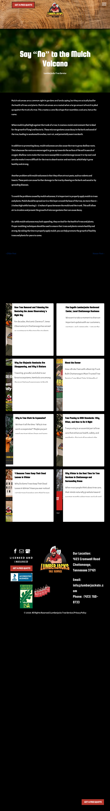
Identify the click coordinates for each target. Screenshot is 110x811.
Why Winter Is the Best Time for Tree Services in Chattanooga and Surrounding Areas (82, 477)
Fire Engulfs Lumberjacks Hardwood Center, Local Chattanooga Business (82, 309)
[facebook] (15, 552)
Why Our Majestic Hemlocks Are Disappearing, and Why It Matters (30, 364)
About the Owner (72, 362)
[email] (21, 552)
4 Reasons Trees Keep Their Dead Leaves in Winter (30, 475)
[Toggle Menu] (104, 4)
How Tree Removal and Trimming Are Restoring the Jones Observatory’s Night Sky (31, 311)
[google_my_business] (27, 552)
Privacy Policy (80, 612)
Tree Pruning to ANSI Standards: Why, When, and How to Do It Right (82, 420)
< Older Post (11, 253)
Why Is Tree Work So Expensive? (30, 418)
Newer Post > (98, 253)
